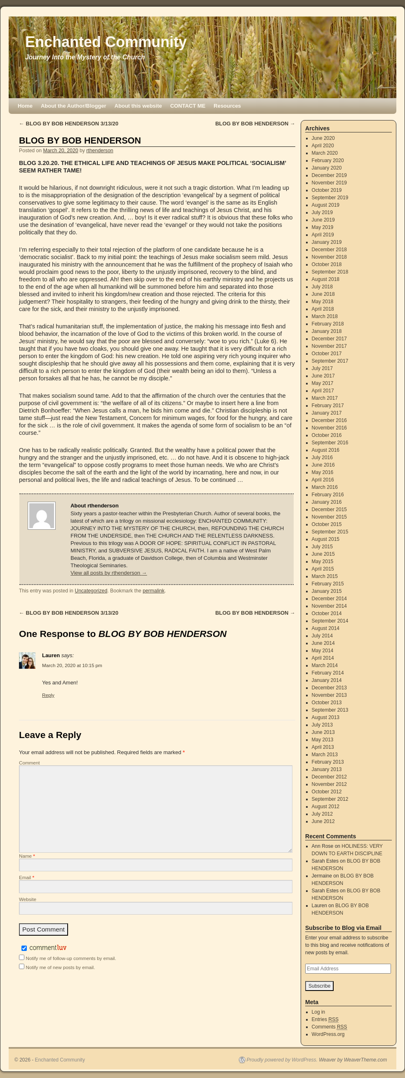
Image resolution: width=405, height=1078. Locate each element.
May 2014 (323, 650)
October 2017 (327, 353)
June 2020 (323, 138)
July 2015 (322, 547)
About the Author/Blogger (73, 106)
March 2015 (325, 576)
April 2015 (323, 569)
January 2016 (327, 502)
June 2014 (323, 643)
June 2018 (323, 294)
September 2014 (330, 621)
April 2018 (323, 309)
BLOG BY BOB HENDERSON (255, 123)
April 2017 (323, 391)
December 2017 (329, 339)
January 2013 (327, 769)
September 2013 (330, 710)
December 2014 (329, 599)
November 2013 (329, 695)
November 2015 (329, 517)
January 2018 (327, 331)
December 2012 (329, 777)
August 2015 (325, 539)
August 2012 (325, 806)
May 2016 (323, 472)
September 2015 (330, 532)
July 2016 (322, 457)
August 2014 (325, 628)
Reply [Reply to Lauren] (48, 695)
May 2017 (323, 383)
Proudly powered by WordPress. (282, 1060)
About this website (138, 106)
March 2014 (325, 665)
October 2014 (327, 613)
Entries (325, 1020)
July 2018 (322, 287)
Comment (29, 762)
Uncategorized (91, 591)
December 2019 (329, 175)
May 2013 (323, 740)
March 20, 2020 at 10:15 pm (72, 665)
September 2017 (330, 361)
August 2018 (325, 279)
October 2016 (327, 435)
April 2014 (323, 658)
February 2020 (328, 160)
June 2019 (323, 220)
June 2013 (323, 732)
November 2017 (329, 346)
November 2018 (329, 257)
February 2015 (328, 584)
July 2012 (322, 814)
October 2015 (327, 524)
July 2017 (322, 368)
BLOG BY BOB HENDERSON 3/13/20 (68, 123)
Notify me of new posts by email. (60, 967)
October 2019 (327, 190)
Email (26, 877)
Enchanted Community (106, 41)
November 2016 (329, 428)
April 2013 (323, 747)
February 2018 (328, 324)
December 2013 (329, 688)
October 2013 (327, 702)
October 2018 (327, 264)
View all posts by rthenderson (109, 573)
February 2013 (328, 762)
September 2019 (330, 198)
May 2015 (323, 561)
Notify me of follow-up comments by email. (71, 958)
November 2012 (329, 784)
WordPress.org (328, 1034)
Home (25, 106)
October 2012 (327, 792)
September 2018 (330, 272)
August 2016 (325, 450)
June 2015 (323, 554)
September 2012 (330, 799)
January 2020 (327, 168)
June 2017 (323, 376)
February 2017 (328, 405)
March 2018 (325, 316)
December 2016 (329, 420)
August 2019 (325, 205)
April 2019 (323, 235)
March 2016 (325, 487)
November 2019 (329, 183)
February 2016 (328, 495)
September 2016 (330, 443)
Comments (329, 1027)
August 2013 (325, 717)
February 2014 (328, 673)
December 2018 (329, 249)
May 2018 (323, 301)
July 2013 (322, 725)
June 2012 (323, 821)
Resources (227, 106)
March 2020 (325, 153)
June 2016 (323, 465)
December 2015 (329, 509)
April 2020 (323, 146)
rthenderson (99, 150)
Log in (318, 1012)
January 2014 (327, 680)
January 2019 (327, 242)
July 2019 (322, 212)
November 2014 (329, 606)
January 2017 (327, 413)
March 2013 (325, 754)
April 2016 (323, 480)
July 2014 (322, 636)
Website (27, 899)
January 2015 (327, 591)
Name (27, 856)
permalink (154, 591)
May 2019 (323, 227)
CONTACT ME (187, 106)
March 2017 (325, 398)
